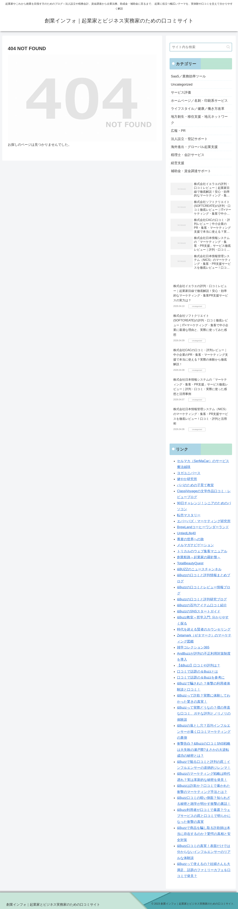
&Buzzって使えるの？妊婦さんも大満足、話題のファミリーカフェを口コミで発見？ (204, 870)
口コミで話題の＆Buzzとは (197, 671)
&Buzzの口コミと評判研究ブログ (202, 599)
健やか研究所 (187, 479)
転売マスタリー (188, 515)
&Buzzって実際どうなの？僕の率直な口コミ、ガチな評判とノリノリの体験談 (204, 713)
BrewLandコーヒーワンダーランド (203, 527)
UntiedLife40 (186, 533)
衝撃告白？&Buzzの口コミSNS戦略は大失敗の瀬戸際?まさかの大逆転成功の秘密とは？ (203, 750)
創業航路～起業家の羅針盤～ (199, 557)
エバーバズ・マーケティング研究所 (204, 521)
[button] (228, 47)
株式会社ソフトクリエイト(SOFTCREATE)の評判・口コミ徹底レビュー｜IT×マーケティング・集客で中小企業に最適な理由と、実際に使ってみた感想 (200, 325)
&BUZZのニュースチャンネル (199, 569)
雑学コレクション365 (193, 647)
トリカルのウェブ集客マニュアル (202, 551)
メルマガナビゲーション (195, 545)
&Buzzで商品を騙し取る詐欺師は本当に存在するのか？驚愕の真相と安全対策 (204, 834)
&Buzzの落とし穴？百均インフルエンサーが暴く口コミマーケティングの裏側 (204, 731)
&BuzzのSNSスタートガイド (198, 611)
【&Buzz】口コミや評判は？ (198, 665)
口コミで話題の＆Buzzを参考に (201, 677)
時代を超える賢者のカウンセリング (204, 629)
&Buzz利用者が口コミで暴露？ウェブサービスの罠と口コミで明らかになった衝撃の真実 (204, 816)
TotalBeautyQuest (190, 563)
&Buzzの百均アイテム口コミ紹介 (202, 605)
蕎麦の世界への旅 (190, 539)
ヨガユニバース (188, 473)
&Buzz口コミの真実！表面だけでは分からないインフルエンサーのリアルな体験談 (204, 852)
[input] (201, 47)
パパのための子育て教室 (195, 485)
